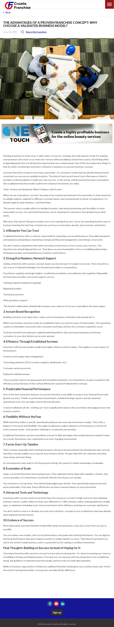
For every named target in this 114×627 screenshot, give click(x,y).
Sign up (57, 612)
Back (8, 12)
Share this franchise (36, 32)
